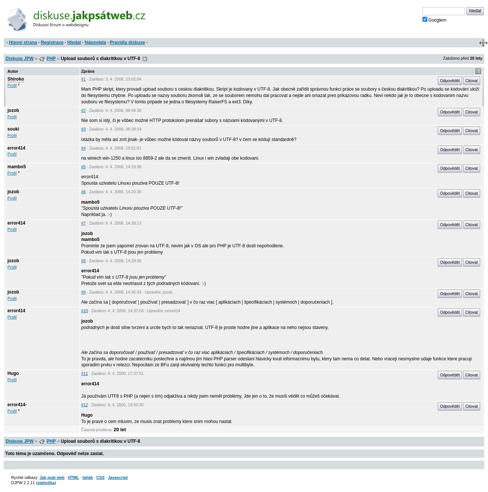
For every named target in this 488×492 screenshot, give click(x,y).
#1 (83, 79)
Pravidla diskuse (127, 42)
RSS (145, 59)
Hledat (74, 42)
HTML (73, 477)
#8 (83, 260)
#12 (84, 404)
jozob (13, 110)
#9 (83, 292)
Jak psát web (51, 477)
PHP (51, 58)
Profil (12, 85)
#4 (83, 148)
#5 (83, 166)
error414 (16, 148)
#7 (83, 223)
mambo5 (16, 166)
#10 (84, 310)
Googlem (434, 20)
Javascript (118, 477)
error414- (17, 404)
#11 (84, 373)
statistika (46, 482)
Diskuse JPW (20, 58)
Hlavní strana (23, 42)
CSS (100, 477)
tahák (87, 477)
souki (13, 129)
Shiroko (15, 79)
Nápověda (95, 42)
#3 (83, 129)
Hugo (13, 373)
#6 (83, 191)
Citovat (471, 80)
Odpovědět (450, 80)
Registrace (52, 42)
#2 (83, 110)
